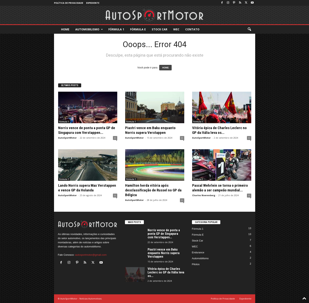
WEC (176, 29)
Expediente (92, 2)
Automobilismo (89, 29)
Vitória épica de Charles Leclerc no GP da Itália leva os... (219, 130)
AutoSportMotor (67, 137)
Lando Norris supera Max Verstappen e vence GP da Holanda (87, 187)
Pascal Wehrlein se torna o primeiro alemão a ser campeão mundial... (220, 187)
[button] (249, 29)
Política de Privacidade (68, 2)
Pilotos (196, 264)
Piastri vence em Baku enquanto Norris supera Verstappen (150, 130)
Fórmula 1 (116, 29)
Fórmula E (138, 29)
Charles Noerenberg (203, 195)
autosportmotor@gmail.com (91, 254)
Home (65, 29)
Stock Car (159, 29)
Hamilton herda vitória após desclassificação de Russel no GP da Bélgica (153, 190)
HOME (165, 67)
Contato (192, 29)
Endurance (198, 252)
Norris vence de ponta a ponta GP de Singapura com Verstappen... (86, 130)
